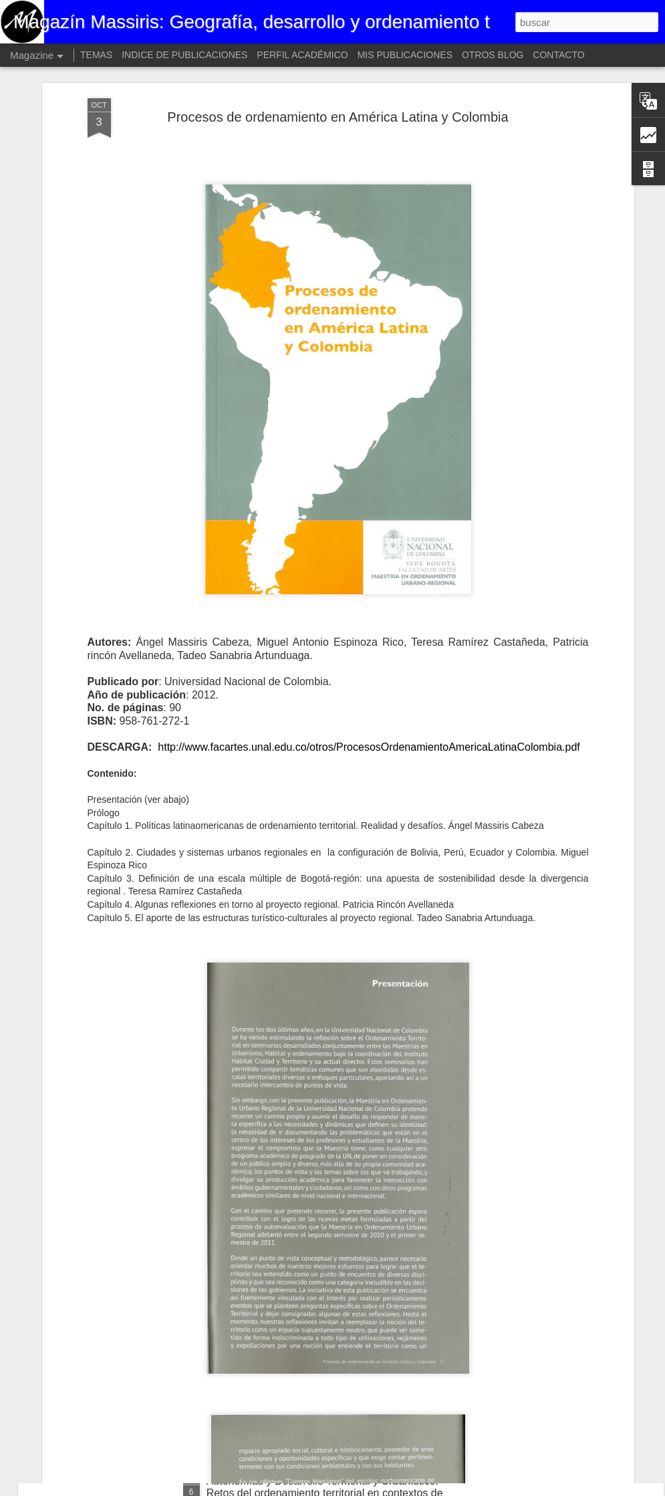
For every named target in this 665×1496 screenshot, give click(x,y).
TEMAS (96, 54)
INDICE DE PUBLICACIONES (184, 54)
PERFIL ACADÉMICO (302, 54)
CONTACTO (558, 54)
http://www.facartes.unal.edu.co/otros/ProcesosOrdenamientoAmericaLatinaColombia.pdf (368, 666)
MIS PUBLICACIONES (405, 54)
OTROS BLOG (493, 54)
